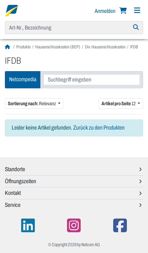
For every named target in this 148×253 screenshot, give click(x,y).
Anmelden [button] (105, 11)
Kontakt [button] (13, 193)
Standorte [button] (15, 169)
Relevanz (32, 103)
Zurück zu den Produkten (99, 127)
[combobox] (92, 79)
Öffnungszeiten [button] (20, 181)
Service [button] (12, 205)
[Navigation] (137, 10)
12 (118, 103)
